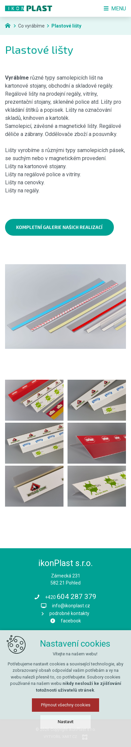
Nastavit (66, 721)
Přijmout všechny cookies (65, 704)
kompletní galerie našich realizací (59, 227)
